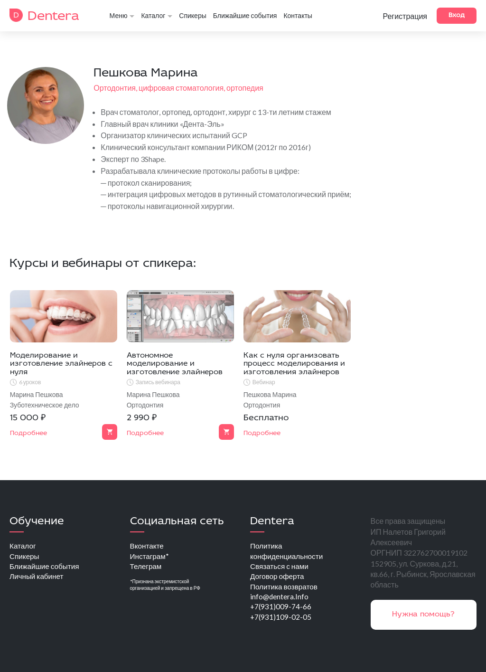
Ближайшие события (245, 15)
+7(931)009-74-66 (281, 610)
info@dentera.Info (279, 599)
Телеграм (146, 567)
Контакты (297, 15)
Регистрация (405, 16)
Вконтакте (148, 545)
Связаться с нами (280, 567)
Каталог (156, 15)
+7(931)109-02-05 (281, 620)
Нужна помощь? (423, 614)
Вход (457, 15)
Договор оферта (278, 578)
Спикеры (192, 15)
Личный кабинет (37, 578)
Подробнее (28, 433)
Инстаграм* (150, 556)
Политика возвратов (285, 588)
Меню (122, 15)
